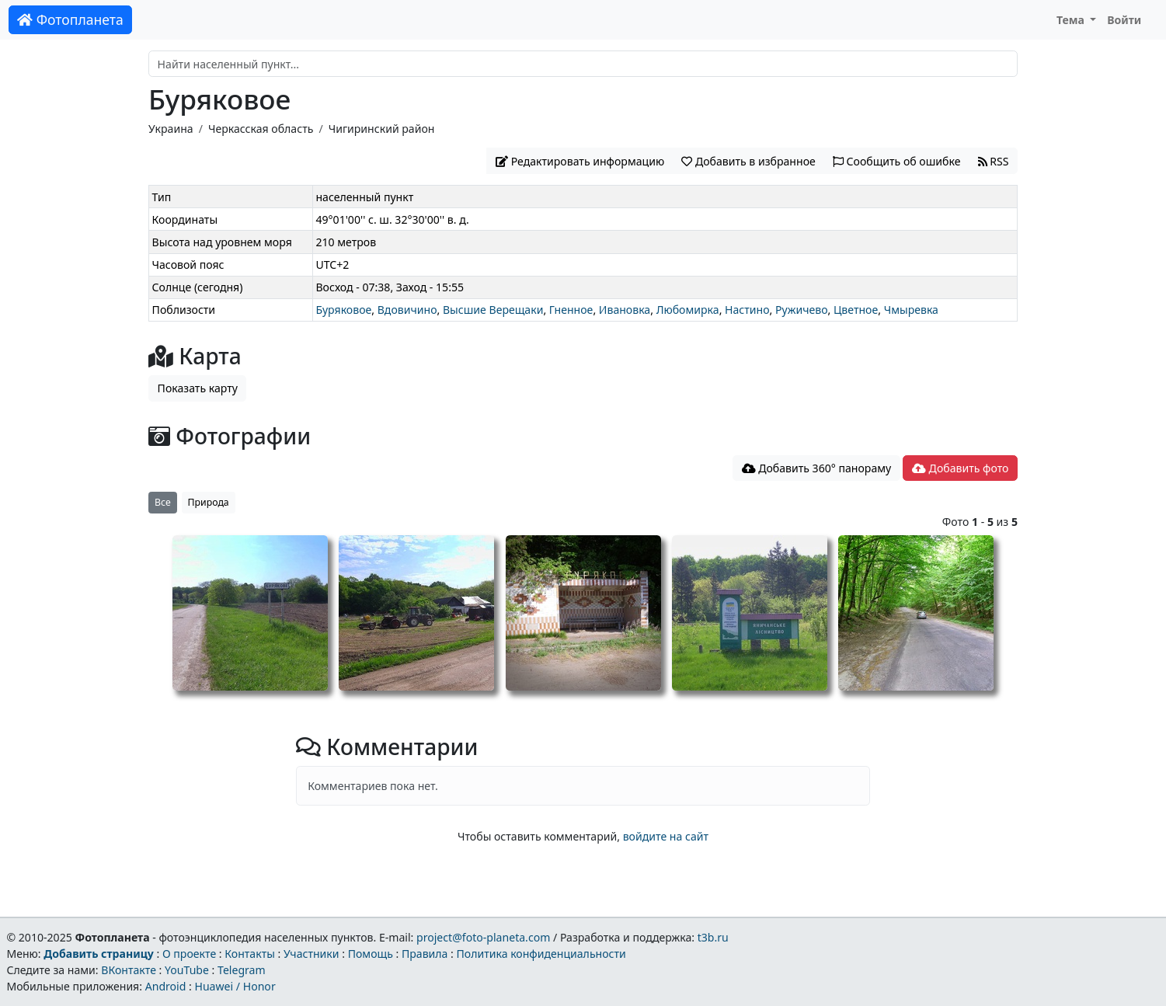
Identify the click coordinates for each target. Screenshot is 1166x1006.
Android (165, 986)
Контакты (249, 953)
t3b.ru (713, 937)
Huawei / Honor (234, 986)
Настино (747, 309)
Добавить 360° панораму (817, 468)
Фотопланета (70, 19)
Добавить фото (960, 468)
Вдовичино (407, 309)
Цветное (856, 309)
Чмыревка (911, 309)
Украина (170, 128)
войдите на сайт (665, 836)
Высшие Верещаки (493, 309)
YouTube (187, 969)
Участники (311, 953)
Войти (1124, 19)
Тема (1072, 19)
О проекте (189, 953)
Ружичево (801, 309)
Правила (424, 953)
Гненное (571, 309)
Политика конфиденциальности (541, 953)
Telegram (242, 969)
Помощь (370, 953)
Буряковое (343, 309)
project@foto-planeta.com (483, 937)
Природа (208, 502)
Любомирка (687, 309)
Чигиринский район (382, 128)
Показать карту (198, 388)
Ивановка (624, 309)
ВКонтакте (128, 969)
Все (163, 502)
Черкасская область (260, 128)
